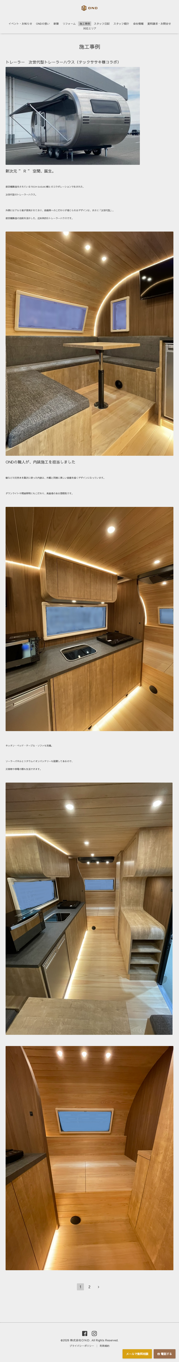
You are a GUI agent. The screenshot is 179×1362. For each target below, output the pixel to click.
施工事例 (85, 23)
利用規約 (104, 1345)
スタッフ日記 (102, 23)
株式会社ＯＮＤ (80, 1340)
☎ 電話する (164, 1354)
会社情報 (138, 23)
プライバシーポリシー (82, 1345)
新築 (56, 23)
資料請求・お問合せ (159, 23)
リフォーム (69, 23)
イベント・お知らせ (20, 23)
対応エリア (89, 28)
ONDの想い (43, 23)
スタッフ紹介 (121, 23)
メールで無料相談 (137, 1354)
